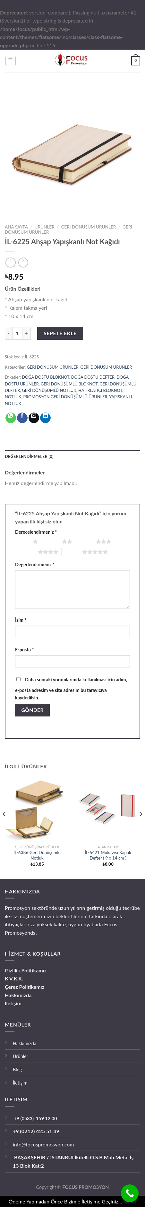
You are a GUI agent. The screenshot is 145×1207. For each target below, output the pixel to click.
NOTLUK (13, 396)
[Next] (140, 827)
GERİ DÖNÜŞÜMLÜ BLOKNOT (69, 383)
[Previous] (4, 827)
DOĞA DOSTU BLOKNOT (45, 377)
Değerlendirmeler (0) (29, 456)
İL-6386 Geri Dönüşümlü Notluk (37, 855)
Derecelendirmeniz (36, 532)
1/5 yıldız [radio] (22, 541)
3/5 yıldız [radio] (85, 541)
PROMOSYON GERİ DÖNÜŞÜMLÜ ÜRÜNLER (65, 396)
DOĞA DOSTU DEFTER (93, 377)
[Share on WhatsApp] (10, 418)
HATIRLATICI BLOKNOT (100, 390)
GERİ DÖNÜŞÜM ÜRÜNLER (88, 226)
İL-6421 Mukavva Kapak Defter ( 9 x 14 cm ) (108, 855)
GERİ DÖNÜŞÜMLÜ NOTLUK (49, 390)
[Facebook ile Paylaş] (22, 418)
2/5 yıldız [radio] (51, 541)
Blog (17, 1069)
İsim (21, 620)
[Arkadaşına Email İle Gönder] (34, 418)
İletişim (13, 1003)
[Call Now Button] (130, 1193)
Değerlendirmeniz (35, 564)
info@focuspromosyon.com (43, 1144)
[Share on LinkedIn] (45, 418)
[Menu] (10, 61)
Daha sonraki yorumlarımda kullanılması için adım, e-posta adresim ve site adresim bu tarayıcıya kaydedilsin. (71, 688)
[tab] (72, 456)
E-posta (24, 649)
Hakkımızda (18, 995)
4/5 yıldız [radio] (27, 551)
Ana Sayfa (16, 226)
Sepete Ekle (60, 333)
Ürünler (20, 1056)
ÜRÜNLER (45, 226)
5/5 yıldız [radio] (72, 551)
